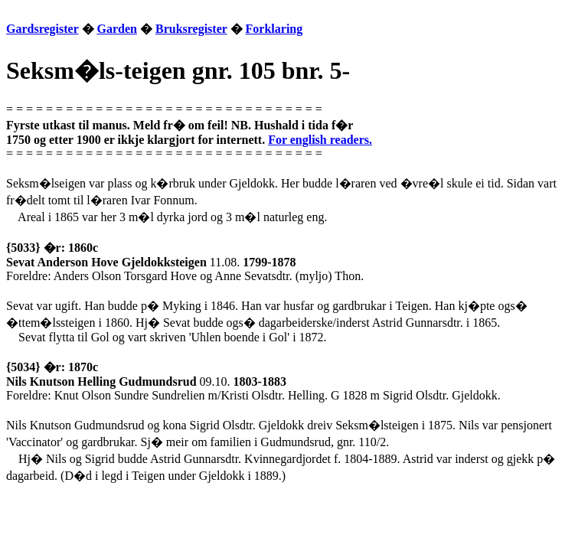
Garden (117, 28)
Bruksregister (191, 28)
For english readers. (320, 139)
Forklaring (274, 28)
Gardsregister (42, 28)
